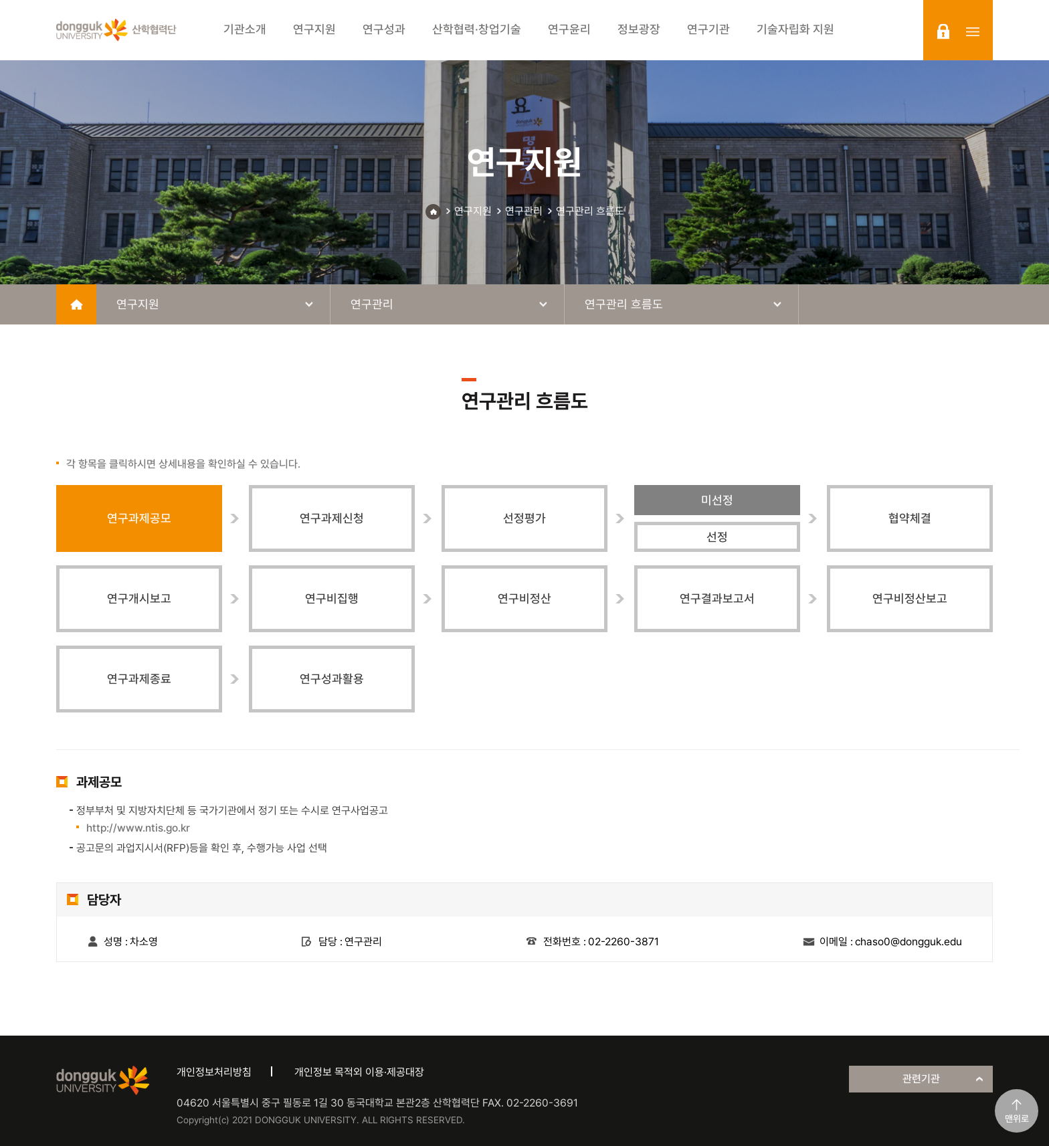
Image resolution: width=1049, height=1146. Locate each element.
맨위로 (1017, 1118)
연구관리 (524, 211)
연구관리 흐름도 (590, 211)
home (76, 304)
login (943, 31)
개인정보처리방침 (214, 1072)
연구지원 (473, 211)
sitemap (972, 31)
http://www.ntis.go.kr (138, 828)
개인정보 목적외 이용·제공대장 (359, 1072)
